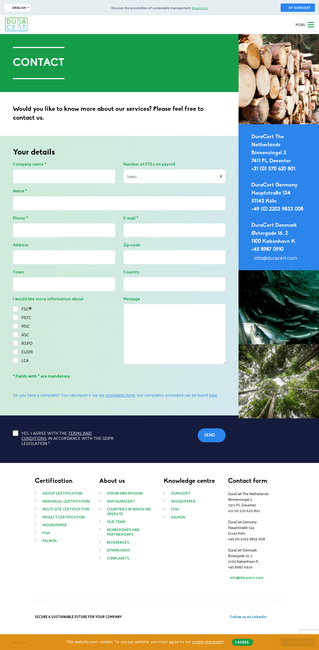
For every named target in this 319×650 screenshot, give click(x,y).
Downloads (118, 550)
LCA (25, 360)
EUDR (27, 351)
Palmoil (49, 540)
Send (209, 435)
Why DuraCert (121, 501)
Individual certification (66, 501)
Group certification (62, 493)
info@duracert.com (275, 257)
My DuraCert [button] (299, 7)
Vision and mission (124, 493)
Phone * (20, 218)
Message (131, 298)
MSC (25, 325)
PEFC (26, 317)
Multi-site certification (65, 509)
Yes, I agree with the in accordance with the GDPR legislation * (67, 438)
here (213, 395)
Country (131, 272)
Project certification (63, 517)
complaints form (120, 395)
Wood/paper (54, 525)
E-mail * (130, 218)
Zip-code (131, 245)
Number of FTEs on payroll (149, 164)
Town (18, 272)
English (19, 7)
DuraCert (180, 493)
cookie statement (208, 641)
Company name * (29, 164)
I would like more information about (48, 298)
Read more (200, 8)
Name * (20, 191)
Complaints (118, 558)
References (118, 542)
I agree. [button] (242, 642)
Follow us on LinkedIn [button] (248, 616)
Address (20, 245)
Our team (116, 521)
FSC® (26, 308)
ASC (25, 334)
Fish (46, 533)
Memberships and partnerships (123, 532)
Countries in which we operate (129, 511)
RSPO (26, 343)
